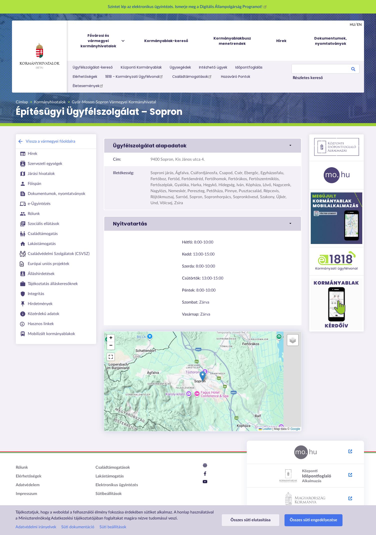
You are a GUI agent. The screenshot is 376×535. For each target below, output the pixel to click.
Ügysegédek (180, 67)
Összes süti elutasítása (250, 520)
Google (295, 429)
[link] (202, 146)
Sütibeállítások (109, 494)
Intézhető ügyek (213, 67)
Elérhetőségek (85, 76)
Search (353, 70)
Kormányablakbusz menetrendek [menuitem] (232, 41)
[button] (203, 376)
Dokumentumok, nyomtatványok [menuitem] (330, 41)
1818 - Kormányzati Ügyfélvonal (134, 76)
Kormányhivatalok (39, 54)
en (359, 25)
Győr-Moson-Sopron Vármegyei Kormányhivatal (114, 102)
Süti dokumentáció (77, 527)
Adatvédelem (28, 485)
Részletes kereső (308, 78)
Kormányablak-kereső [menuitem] (166, 40)
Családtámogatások (192, 76)
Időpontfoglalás (248, 67)
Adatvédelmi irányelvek (36, 527)
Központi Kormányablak (141, 67)
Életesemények (88, 85)
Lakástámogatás (110, 476)
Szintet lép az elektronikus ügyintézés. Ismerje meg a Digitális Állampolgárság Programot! (188, 7)
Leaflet (265, 429)
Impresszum (26, 494)
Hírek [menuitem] (281, 40)
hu (352, 25)
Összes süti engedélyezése (313, 520)
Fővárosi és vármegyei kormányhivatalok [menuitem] (103, 41)
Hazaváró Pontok (235, 76)
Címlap (22, 102)
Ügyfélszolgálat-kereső (93, 67)
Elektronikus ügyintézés (117, 485)
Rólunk (22, 467)
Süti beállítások (113, 527)
